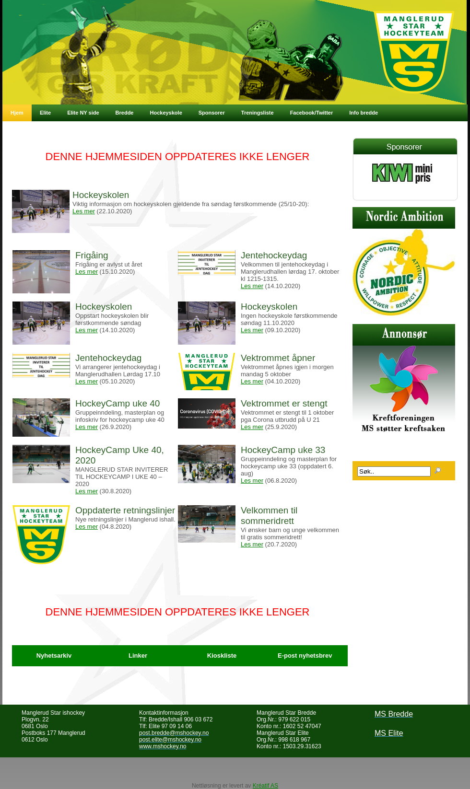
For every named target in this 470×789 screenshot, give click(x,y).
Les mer (83, 211)
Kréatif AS (265, 785)
